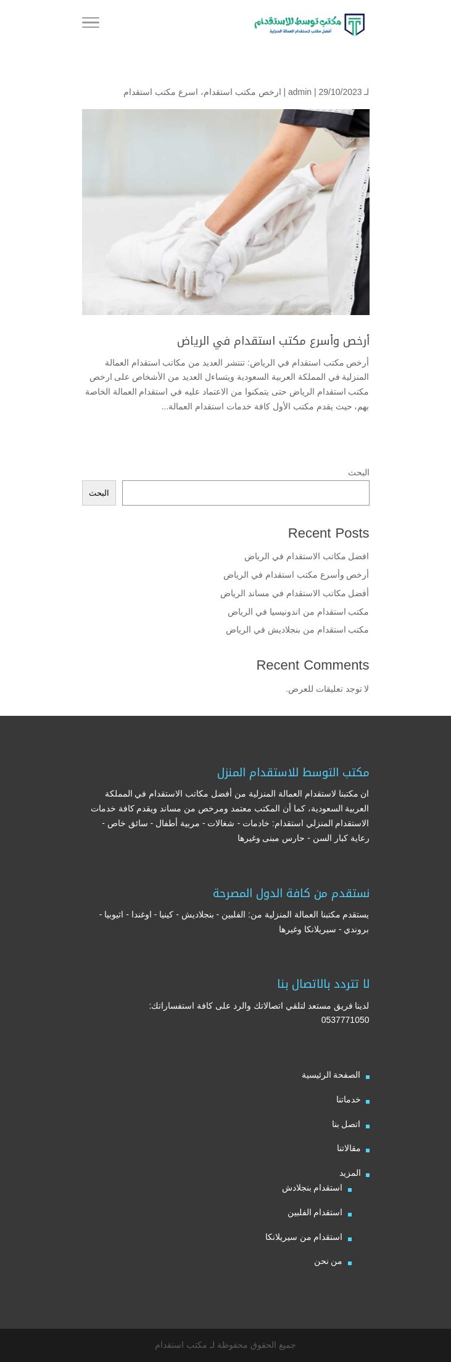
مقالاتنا (349, 1148)
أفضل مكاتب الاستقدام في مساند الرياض (294, 593)
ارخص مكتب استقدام (242, 92)
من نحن (328, 1261)
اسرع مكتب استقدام (160, 92)
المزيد (350, 1173)
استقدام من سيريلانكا (304, 1237)
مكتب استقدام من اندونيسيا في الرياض (297, 612)
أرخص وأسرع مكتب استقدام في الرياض (273, 340)
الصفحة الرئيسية (331, 1075)
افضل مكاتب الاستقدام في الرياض (307, 556)
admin (300, 92)
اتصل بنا (346, 1124)
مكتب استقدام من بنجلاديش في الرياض (297, 629)
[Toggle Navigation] (90, 24)
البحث (359, 472)
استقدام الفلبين (315, 1212)
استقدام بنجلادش (312, 1187)
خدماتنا (348, 1099)
